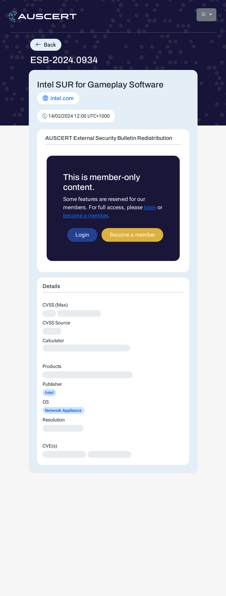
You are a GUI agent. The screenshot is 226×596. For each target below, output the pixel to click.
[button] (206, 14)
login (150, 207)
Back (46, 44)
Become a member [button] (132, 234)
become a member (85, 215)
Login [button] (82, 234)
